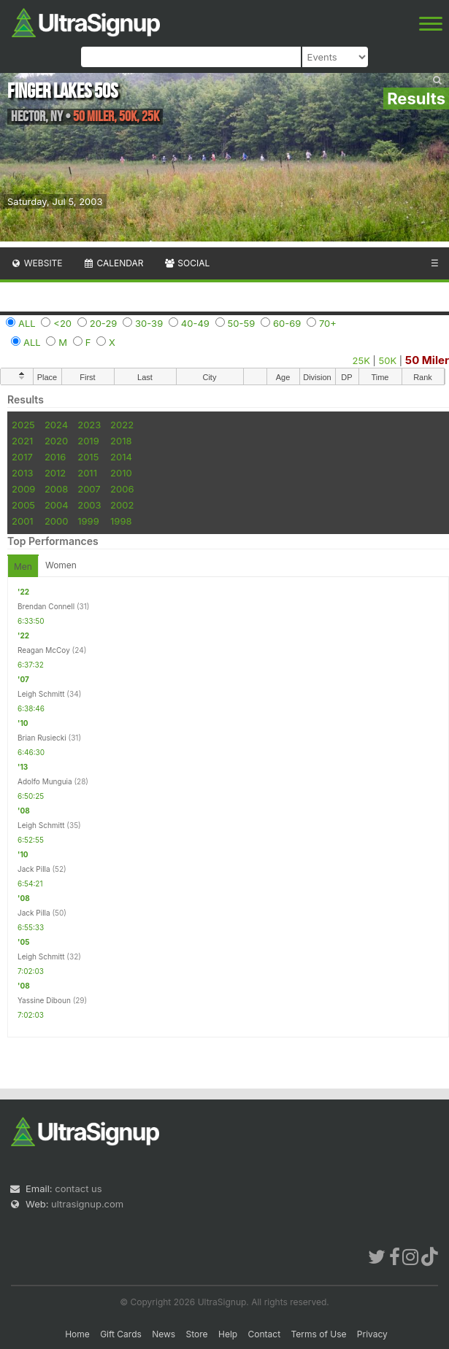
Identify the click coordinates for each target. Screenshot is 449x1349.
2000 (57, 521)
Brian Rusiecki (42, 737)
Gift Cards (121, 1334)
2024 (56, 424)
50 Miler (427, 360)
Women (61, 565)
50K (388, 360)
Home (77, 1334)
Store (197, 1334)
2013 (22, 473)
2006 (122, 489)
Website (36, 263)
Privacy (372, 1334)
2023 (89, 424)
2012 (55, 473)
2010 (121, 473)
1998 (120, 521)
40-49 (195, 323)
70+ (328, 323)
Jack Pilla (34, 869)
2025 (23, 424)
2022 (122, 424)
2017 (22, 457)
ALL (27, 323)
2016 (55, 457)
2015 (88, 457)
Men (23, 566)
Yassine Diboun (44, 1000)
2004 (57, 505)
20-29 (104, 323)
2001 (23, 521)
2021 (22, 441)
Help (227, 1334)
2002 (122, 505)
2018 (120, 441)
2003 (89, 505)
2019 (88, 441)
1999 (88, 521)
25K (361, 360)
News (163, 1334)
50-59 (242, 323)
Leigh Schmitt (41, 693)
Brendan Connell (46, 606)
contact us (78, 1188)
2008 (56, 489)
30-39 (149, 323)
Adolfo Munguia (45, 781)
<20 (62, 323)
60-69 (287, 323)
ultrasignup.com (87, 1204)
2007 (88, 489)
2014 (121, 457)
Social (187, 263)
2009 (23, 489)
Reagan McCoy (44, 650)
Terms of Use (318, 1334)
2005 (23, 505)
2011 (87, 473)
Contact (264, 1334)
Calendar (113, 263)
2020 (56, 441)
